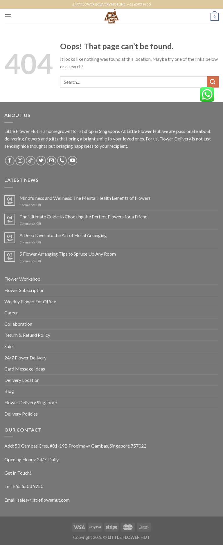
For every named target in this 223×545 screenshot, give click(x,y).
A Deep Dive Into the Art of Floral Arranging (63, 235)
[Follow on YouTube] (72, 160)
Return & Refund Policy (27, 335)
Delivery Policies (21, 413)
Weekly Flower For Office (30, 301)
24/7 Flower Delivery (25, 357)
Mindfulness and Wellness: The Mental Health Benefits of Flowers (85, 198)
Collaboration (18, 324)
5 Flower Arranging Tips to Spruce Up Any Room (67, 254)
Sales (9, 346)
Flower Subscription (24, 290)
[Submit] (213, 82)
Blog (9, 391)
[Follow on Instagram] (20, 160)
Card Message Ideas (24, 368)
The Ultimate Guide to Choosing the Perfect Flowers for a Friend (83, 216)
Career (11, 312)
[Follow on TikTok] (30, 160)
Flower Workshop (22, 279)
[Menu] (7, 16)
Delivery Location (21, 380)
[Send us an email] (51, 160)
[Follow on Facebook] (10, 160)
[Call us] (62, 160)
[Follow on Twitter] (41, 160)
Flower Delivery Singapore (30, 402)
